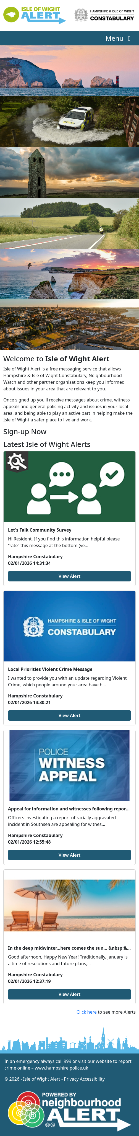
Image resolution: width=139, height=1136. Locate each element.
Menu (119, 38)
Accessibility (92, 1079)
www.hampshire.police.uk (61, 1068)
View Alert (69, 576)
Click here (87, 1012)
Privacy (71, 1079)
